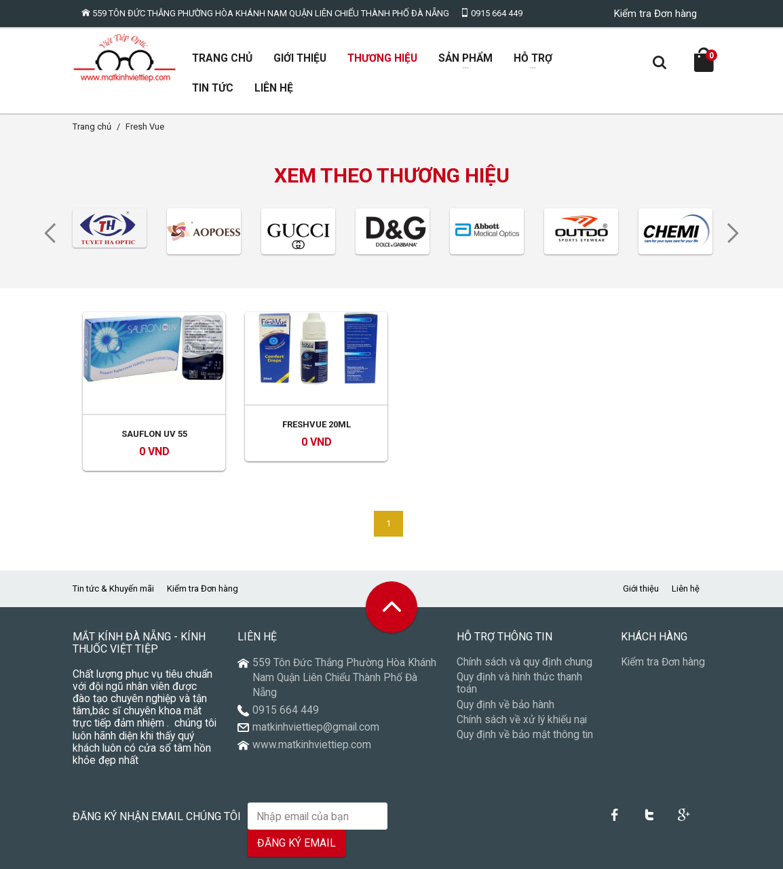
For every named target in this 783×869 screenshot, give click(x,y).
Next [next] (737, 234)
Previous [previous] (45, 234)
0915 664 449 (491, 13)
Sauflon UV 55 (154, 405)
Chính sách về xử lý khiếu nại (522, 690)
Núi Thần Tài (584, 855)
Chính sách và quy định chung (524, 633)
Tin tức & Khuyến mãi (113, 559)
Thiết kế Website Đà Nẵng (660, 855)
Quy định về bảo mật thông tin (525, 705)
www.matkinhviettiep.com (311, 716)
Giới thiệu (641, 559)
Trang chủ (92, 127)
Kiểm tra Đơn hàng (655, 13)
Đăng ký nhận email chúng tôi (157, 787)
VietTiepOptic (127, 855)
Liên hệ (686, 559)
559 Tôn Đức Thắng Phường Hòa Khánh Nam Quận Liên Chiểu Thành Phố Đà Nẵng (265, 13)
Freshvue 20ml (316, 405)
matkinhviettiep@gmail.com (315, 698)
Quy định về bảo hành (505, 675)
